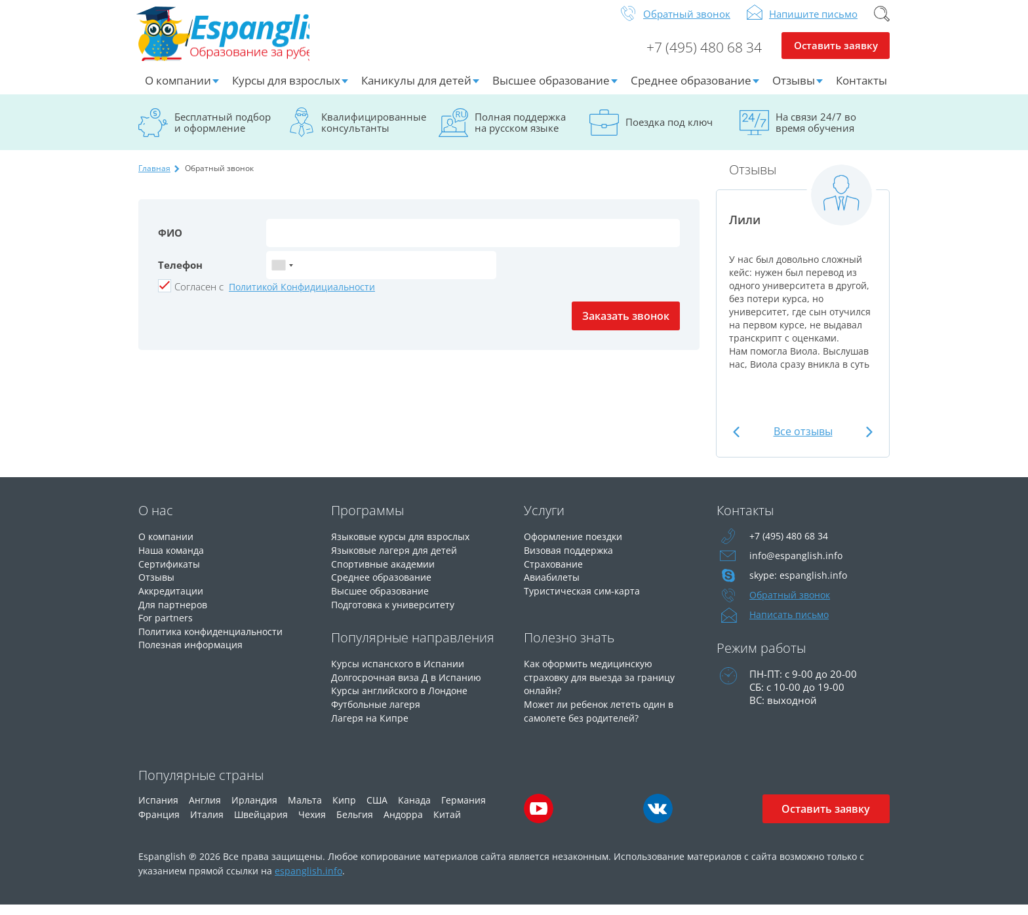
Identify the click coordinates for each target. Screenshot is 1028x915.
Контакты (861, 90)
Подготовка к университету (397, 611)
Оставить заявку (835, 56)
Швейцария (261, 824)
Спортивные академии (386, 572)
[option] (803, 283)
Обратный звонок (686, 23)
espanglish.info (308, 880)
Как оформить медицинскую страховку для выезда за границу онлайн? (603, 683)
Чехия (312, 824)
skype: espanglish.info (799, 585)
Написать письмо (791, 624)
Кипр (344, 810)
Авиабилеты (553, 585)
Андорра (403, 824)
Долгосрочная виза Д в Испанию (409, 683)
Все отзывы (803, 441)
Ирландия (254, 810)
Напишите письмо (813, 23)
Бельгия (354, 824)
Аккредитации (172, 598)
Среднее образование (691, 90)
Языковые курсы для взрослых (405, 546)
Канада (414, 810)
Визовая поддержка (571, 559)
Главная (154, 178)
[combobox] (282, 275)
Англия (205, 810)
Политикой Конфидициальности (302, 296)
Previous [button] (737, 441)
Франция (159, 824)
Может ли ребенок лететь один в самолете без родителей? (603, 716)
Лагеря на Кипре (370, 723)
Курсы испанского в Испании (401, 670)
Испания (158, 810)
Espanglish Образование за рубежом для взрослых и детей (237, 39)
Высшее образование (551, 90)
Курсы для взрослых (286, 90)
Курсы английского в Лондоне (404, 696)
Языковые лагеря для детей (397, 559)
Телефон (180, 274)
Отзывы (793, 90)
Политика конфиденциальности (216, 637)
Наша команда (173, 559)
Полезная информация (193, 650)
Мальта (305, 810)
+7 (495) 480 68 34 (699, 56)
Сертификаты (170, 572)
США (376, 810)
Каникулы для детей (416, 90)
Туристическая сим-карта (584, 598)
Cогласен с (199, 296)
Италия (207, 824)
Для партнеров (174, 611)
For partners (166, 624)
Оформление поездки (576, 546)
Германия (463, 810)
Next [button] (867, 441)
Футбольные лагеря (378, 709)
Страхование (555, 572)
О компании (178, 90)
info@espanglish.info (796, 565)
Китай (447, 824)
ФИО (170, 242)
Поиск (882, 23)
